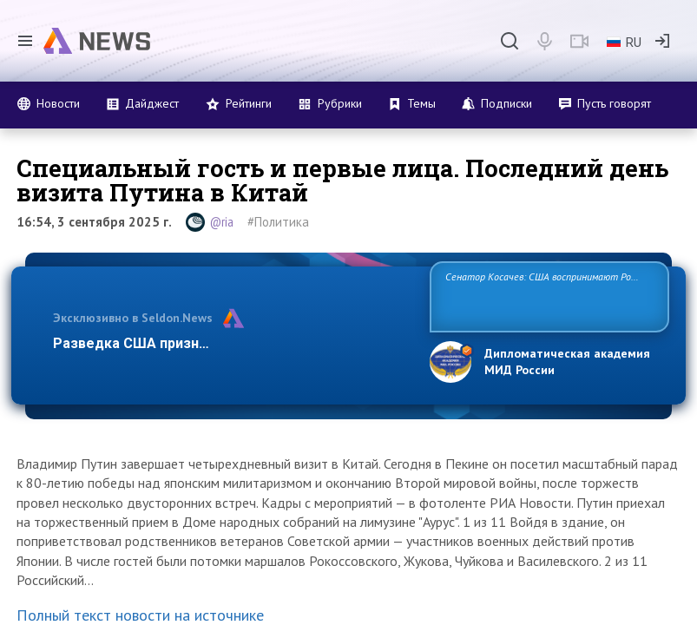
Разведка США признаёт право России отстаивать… (232, 343)
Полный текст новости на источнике (140, 615)
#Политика (278, 222)
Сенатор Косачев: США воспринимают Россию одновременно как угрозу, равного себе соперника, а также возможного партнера (548, 295)
